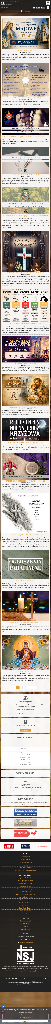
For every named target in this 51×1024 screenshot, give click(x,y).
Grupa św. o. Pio (25, 905)
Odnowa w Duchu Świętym (25, 889)
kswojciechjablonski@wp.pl (26, 942)
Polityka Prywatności (25, 1015)
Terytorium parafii (25, 862)
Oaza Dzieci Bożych (25, 908)
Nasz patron (25, 859)
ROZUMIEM (25, 1021)
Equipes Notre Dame (26, 897)
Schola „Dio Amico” (25, 903)
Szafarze (25, 913)
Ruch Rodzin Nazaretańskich (25, 894)
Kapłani (25, 865)
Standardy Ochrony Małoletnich (25, 870)
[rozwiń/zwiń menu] (48, 3)
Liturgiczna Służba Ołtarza (25, 878)
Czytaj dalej (25, 730)
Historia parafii (25, 857)
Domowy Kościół (25, 892)
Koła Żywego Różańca (25, 881)
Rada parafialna (25, 911)
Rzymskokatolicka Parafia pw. (24, 3)
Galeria (25, 926)
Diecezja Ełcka (25, 929)
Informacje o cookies (25, 1017)
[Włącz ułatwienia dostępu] (49, 7)
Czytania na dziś (25, 921)
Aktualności (27, 11)
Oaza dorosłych (25, 886)
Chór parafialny (25, 900)
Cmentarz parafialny (25, 868)
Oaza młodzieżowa (25, 883)
